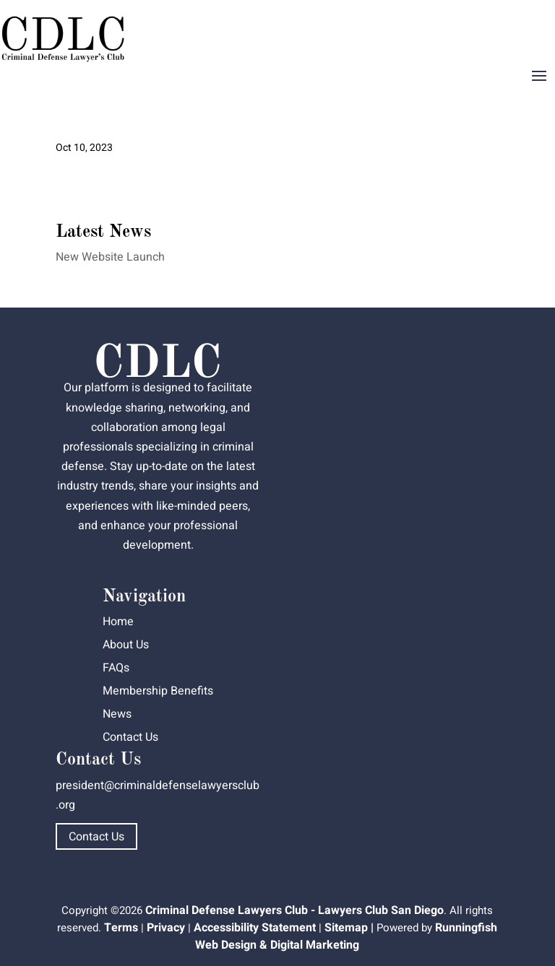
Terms (121, 927)
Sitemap (346, 927)
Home (118, 621)
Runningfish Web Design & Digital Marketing (346, 936)
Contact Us (130, 737)
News (117, 714)
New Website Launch (110, 257)
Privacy (166, 927)
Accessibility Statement (255, 927)
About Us (126, 644)
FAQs (116, 667)
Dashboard (514, 26)
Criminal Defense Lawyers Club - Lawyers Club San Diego (294, 910)
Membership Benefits (158, 691)
